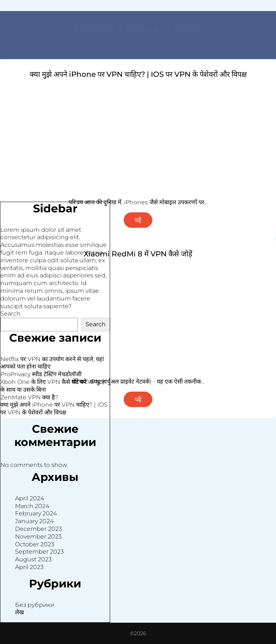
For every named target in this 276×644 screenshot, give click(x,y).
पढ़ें (138, 220)
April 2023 (29, 567)
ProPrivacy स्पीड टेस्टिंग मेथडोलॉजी (40, 374)
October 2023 (34, 544)
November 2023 (38, 536)
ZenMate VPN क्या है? (29, 397)
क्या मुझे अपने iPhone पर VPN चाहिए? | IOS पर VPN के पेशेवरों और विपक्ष (138, 74)
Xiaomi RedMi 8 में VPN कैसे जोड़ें (138, 253)
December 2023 (38, 528)
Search (10, 313)
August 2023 (33, 559)
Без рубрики (34, 604)
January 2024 (34, 521)
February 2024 (36, 513)
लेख (19, 612)
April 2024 (29, 498)
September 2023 (39, 551)
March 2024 (32, 506)
